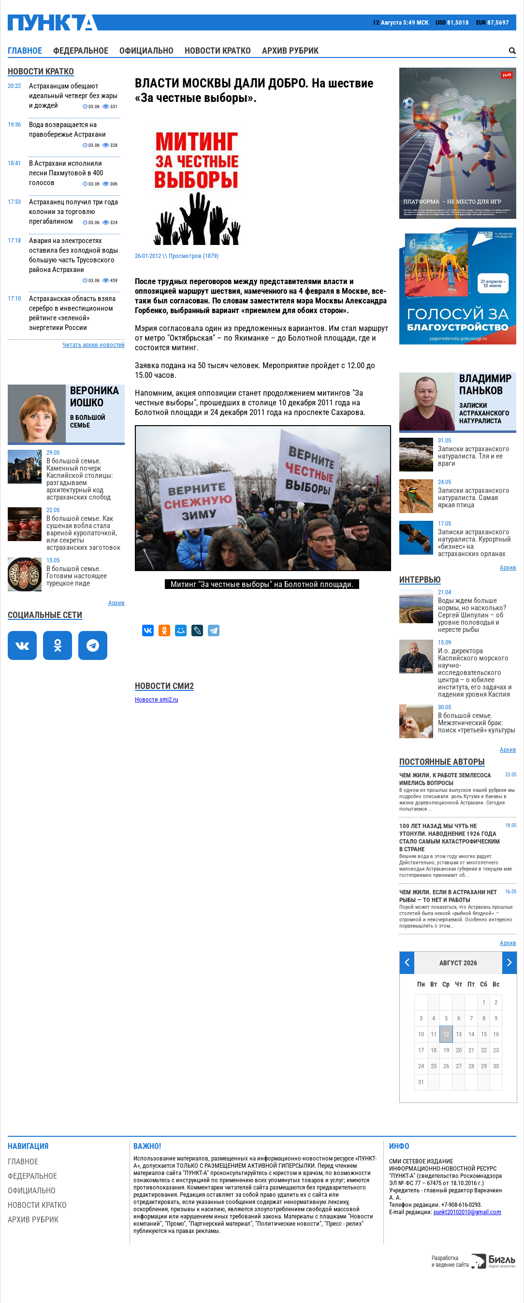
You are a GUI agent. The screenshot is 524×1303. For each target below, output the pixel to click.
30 (496, 1066)
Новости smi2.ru (156, 699)
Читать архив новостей (93, 344)
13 (459, 1034)
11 (434, 1034)
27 (459, 1066)
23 (496, 1050)
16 (496, 1034)
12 (446, 1034)
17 (421, 1050)
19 (446, 1050)
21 (471, 1050)
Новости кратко (218, 50)
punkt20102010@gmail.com (467, 1212)
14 (471, 1034)
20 (459, 1050)
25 (434, 1066)
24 (421, 1066)
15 (484, 1034)
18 (434, 1050)
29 (484, 1066)
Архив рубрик (290, 50)
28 (471, 1066)
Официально (146, 50)
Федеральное (80, 50)
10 (421, 1034)
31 (421, 1082)
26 (446, 1066)
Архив (116, 602)
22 (484, 1050)
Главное (25, 50)
